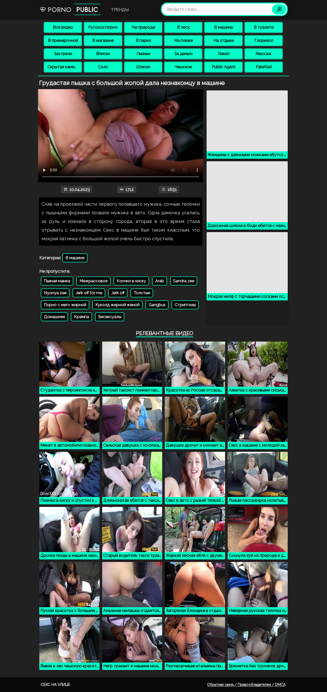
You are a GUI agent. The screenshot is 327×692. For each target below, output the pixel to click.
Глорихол (263, 40)
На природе (143, 27)
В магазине (103, 40)
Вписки (103, 53)
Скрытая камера (63, 67)
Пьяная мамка (57, 281)
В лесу (183, 27)
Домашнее (54, 316)
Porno (70, 9)
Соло (103, 67)
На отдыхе (223, 40)
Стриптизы (185, 304)
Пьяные (143, 53)
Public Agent (223, 67)
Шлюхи (143, 67)
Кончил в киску (131, 281)
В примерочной (63, 40)
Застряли (63, 53)
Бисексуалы (109, 316)
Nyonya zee (55, 293)
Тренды (120, 9)
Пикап (223, 53)
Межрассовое (93, 281)
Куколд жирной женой (117, 304)
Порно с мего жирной (65, 304)
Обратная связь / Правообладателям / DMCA (246, 685)
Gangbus (157, 304)
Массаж (263, 53)
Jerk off (117, 293)
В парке (143, 40)
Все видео (63, 27)
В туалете (264, 27)
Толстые (142, 293)
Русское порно (103, 27)
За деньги (183, 53)
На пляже (183, 40)
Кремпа (81, 316)
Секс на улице (55, 684)
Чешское (183, 67)
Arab (159, 281)
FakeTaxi (263, 67)
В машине (223, 27)
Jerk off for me (89, 293)
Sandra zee (183, 281)
